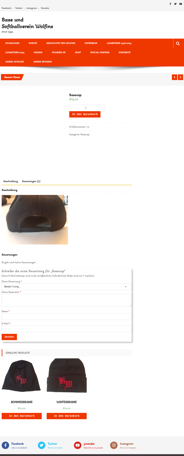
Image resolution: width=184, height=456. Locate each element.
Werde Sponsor (104, 53)
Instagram (31, 7)
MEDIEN (141, 43)
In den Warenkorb (85, 107)
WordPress (75, 451)
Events (26, 43)
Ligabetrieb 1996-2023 (96, 43)
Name (6, 303)
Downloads (9, 43)
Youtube (45, 7)
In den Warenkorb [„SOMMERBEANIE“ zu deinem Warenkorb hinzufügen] (22, 408)
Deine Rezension (11, 284)
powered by (9, 53)
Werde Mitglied (82, 53)
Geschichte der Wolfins (48, 43)
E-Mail (6, 315)
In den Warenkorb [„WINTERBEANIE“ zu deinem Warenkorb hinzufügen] (66, 408)
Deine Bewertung (12, 273)
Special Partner (41, 53)
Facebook (6, 7)
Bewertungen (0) (31, 173)
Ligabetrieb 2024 (123, 43)
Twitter (18, 7)
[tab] (10, 173)
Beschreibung (10, 173)
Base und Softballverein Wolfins (27, 23)
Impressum (74, 43)
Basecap (85, 126)
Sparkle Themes (172, 451)
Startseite (61, 53)
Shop (24, 53)
